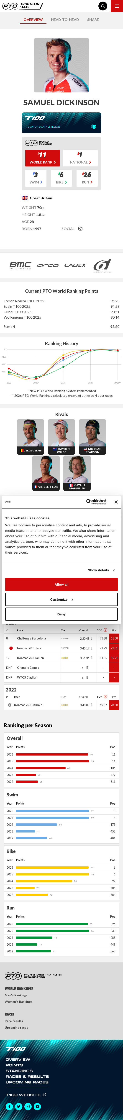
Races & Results (27, 1076)
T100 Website (24, 1095)
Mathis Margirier (77, 486)
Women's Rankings (18, 1002)
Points (14, 1065)
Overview (18, 1059)
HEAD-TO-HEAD (65, 19)
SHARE (93, 19)
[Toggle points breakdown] (90, 638)
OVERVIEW (33, 19)
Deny (61, 614)
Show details (98, 570)
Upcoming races (16, 1027)
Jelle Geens (32, 450)
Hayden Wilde (63, 450)
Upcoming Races (27, 1082)
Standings (19, 1070)
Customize (61, 599)
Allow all (62, 584)
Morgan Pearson (94, 450)
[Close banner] (116, 501)
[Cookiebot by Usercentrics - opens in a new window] (86, 502)
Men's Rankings (16, 995)
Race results (14, 1021)
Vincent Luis (48, 486)
